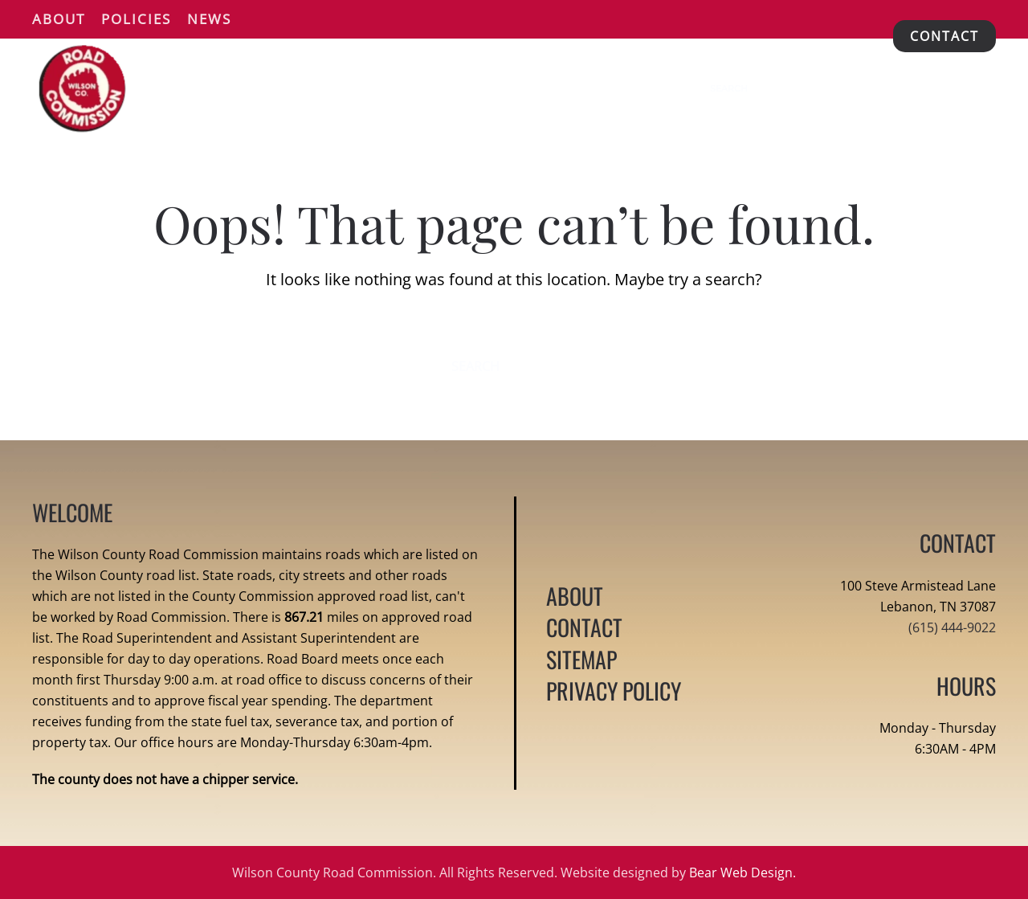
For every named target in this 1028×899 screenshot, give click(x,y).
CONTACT (944, 36)
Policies (136, 19)
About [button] (58, 19)
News (209, 19)
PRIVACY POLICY (613, 690)
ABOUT (574, 595)
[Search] (772, 89)
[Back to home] (82, 89)
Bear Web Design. (742, 872)
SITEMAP (581, 659)
